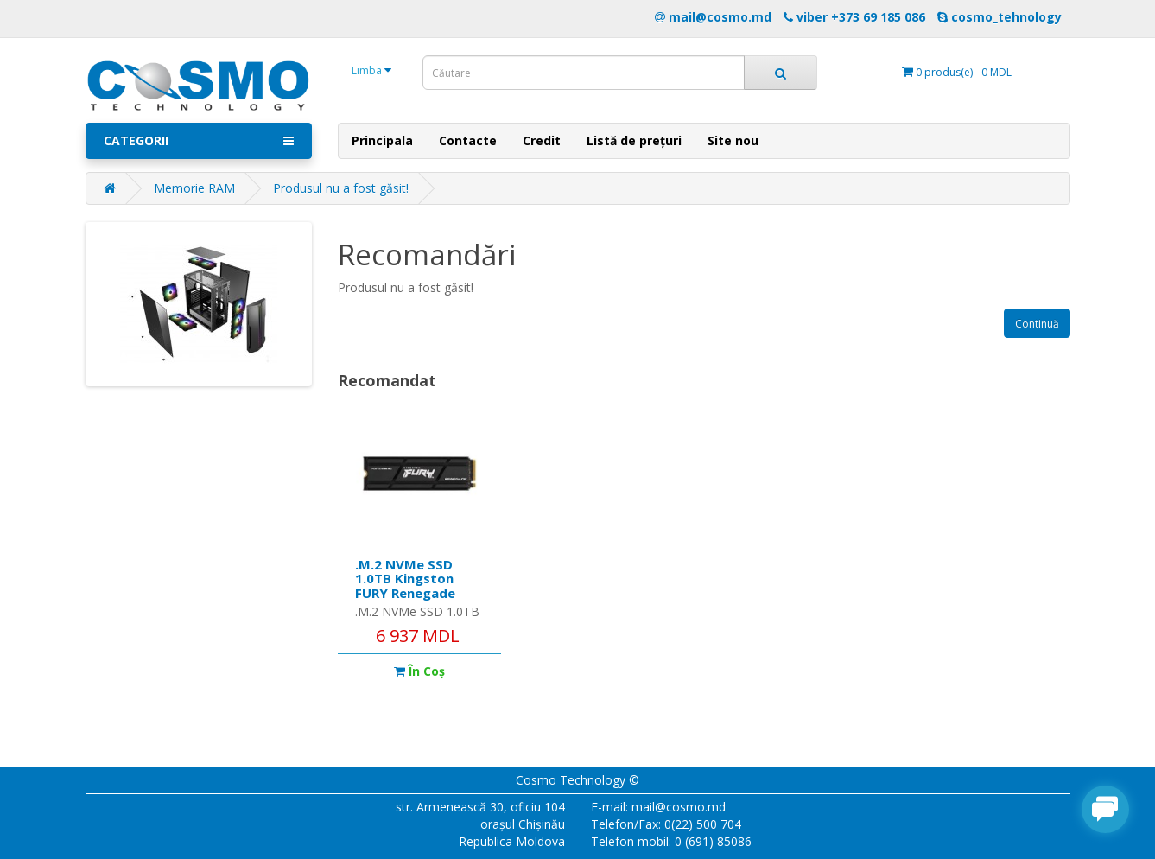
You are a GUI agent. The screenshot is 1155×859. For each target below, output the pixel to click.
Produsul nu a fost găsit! (341, 188)
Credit (542, 140)
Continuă (1037, 323)
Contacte (468, 140)
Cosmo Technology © (577, 780)
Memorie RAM (194, 188)
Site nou (733, 140)
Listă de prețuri (634, 140)
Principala (382, 140)
